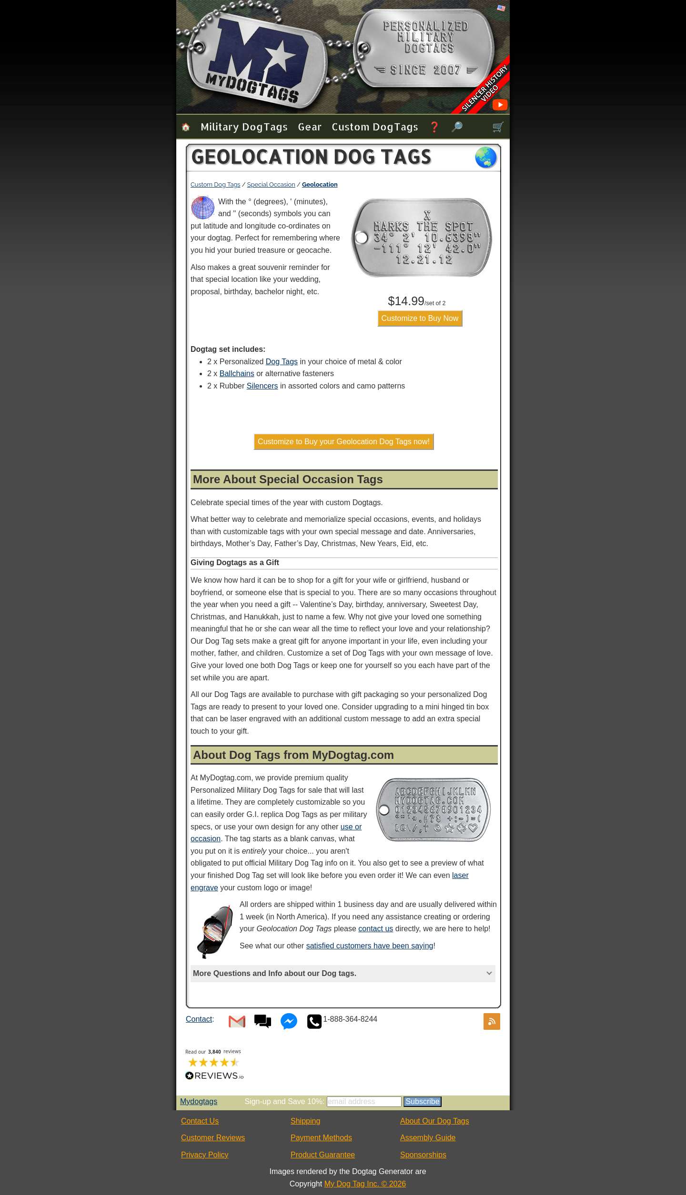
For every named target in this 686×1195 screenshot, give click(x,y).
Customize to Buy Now (420, 318)
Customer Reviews (213, 1138)
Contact (199, 1019)
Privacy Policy (205, 1155)
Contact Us (200, 1121)
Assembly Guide (428, 1138)
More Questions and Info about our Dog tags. (274, 973)
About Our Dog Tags (434, 1121)
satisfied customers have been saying (370, 946)
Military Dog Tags (244, 126)
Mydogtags (198, 1101)
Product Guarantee (323, 1155)
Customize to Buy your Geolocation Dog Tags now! (344, 442)
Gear (310, 126)
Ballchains (237, 373)
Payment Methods (321, 1138)
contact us (375, 929)
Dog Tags (282, 362)
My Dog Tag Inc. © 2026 (365, 1184)
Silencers (262, 386)
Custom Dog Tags (375, 126)
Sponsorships (423, 1155)
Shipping (305, 1121)
